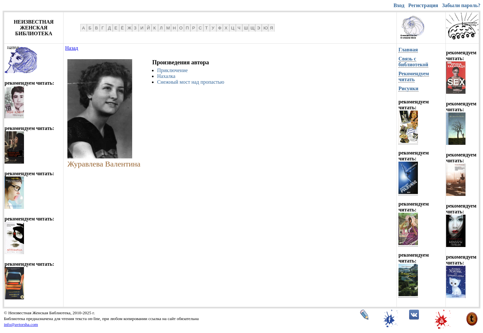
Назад (71, 48)
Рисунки (408, 88)
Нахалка (166, 76)
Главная (408, 49)
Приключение (172, 70)
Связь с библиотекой (413, 61)
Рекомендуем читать (413, 76)
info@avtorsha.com (21, 324)
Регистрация (423, 5)
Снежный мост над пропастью (190, 82)
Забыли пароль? (461, 5)
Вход (399, 5)
